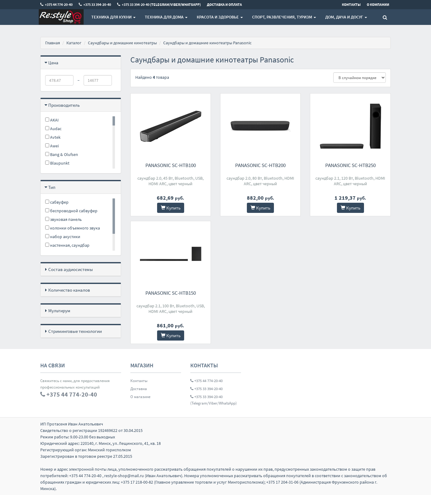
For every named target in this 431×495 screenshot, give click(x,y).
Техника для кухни (113, 17)
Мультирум (59, 310)
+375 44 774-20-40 (206, 380)
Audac (53, 128)
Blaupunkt (57, 163)
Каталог (73, 43)
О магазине (140, 396)
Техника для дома (166, 17)
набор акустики (62, 236)
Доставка (138, 388)
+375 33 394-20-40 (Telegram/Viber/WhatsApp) (213, 400)
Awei (52, 146)
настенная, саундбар (67, 245)
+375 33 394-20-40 (206, 388)
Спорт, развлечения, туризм (284, 17)
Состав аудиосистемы (70, 269)
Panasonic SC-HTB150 (170, 292)
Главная (52, 43)
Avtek (53, 137)
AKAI (52, 120)
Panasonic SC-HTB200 (260, 165)
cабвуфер (57, 202)
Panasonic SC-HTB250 (350, 165)
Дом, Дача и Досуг (346, 17)
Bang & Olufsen (61, 154)
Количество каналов (69, 290)
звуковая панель (63, 219)
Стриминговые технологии (75, 331)
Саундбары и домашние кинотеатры (122, 43)
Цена (53, 63)
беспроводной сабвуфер (71, 211)
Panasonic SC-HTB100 (170, 165)
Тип (51, 187)
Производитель (64, 105)
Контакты (139, 380)
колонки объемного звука (72, 228)
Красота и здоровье (220, 17)
